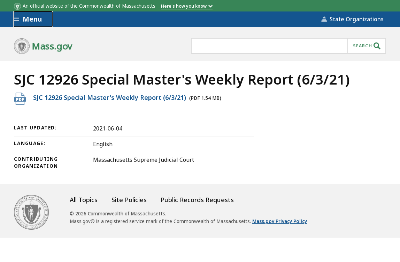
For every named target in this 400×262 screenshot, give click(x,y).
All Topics (84, 200)
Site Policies (129, 200)
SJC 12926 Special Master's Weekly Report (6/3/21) (110, 97)
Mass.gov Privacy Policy (279, 221)
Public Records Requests (197, 200)
